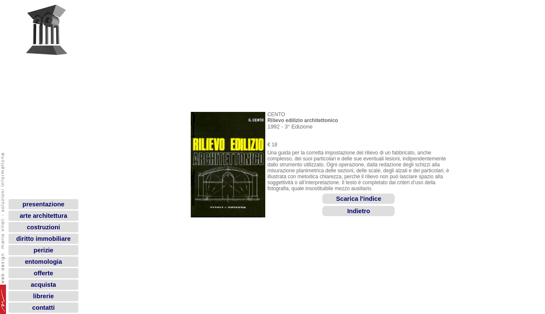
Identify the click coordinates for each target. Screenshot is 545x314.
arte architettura (43, 215)
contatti (43, 307)
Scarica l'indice (358, 194)
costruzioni (43, 227)
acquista (43, 284)
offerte (43, 273)
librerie (43, 296)
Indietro (358, 207)
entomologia (43, 261)
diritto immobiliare (43, 238)
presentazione (44, 204)
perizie (43, 250)
